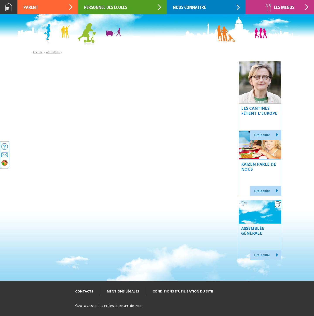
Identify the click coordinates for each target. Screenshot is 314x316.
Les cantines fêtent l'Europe (259, 111)
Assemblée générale (252, 231)
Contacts (84, 291)
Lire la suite (262, 135)
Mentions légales (123, 291)
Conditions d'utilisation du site (183, 291)
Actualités (53, 52)
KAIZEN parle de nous (258, 166)
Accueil (8, 7)
